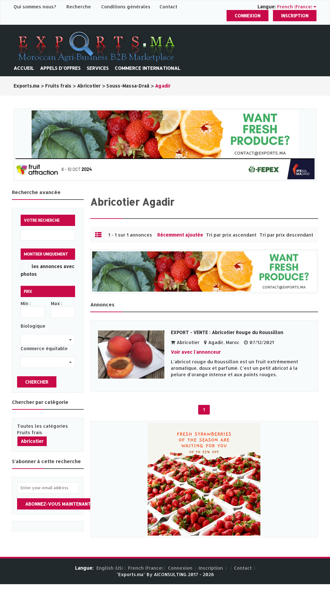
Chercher (36, 382)
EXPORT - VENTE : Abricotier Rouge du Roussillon (227, 332)
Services (98, 68)
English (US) (109, 568)
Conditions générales (126, 6)
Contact (168, 6)
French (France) (145, 568)
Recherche (78, 6)
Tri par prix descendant (286, 235)
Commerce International (147, 68)
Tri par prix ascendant (231, 235)
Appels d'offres (60, 68)
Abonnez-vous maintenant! (58, 504)
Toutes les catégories (42, 426)
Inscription (294, 15)
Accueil (24, 68)
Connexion (247, 15)
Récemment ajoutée (180, 235)
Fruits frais (29, 432)
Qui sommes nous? (35, 6)
